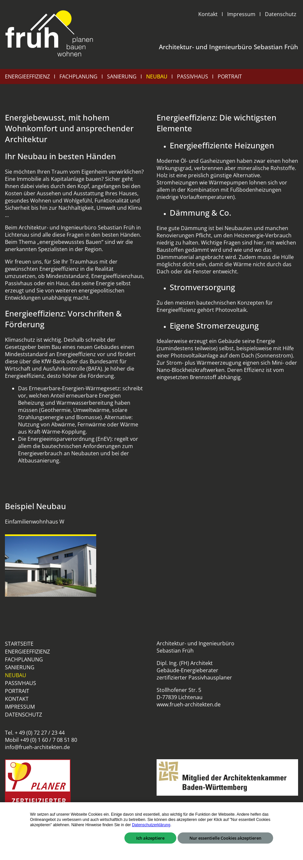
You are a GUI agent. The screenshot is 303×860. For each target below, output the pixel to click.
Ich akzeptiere (150, 838)
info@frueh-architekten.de (37, 747)
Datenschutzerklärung (151, 825)
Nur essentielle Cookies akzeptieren (225, 838)
